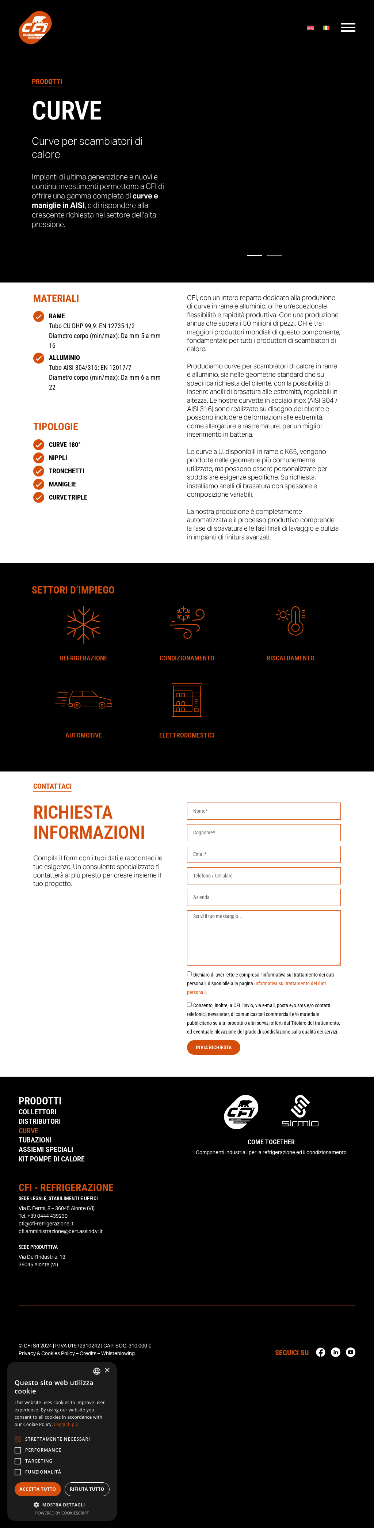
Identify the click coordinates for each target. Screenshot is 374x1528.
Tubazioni (35, 1140)
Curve (28, 1131)
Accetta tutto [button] (37, 1489)
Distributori (40, 1121)
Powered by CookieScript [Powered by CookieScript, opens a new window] (62, 1513)
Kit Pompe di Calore (52, 1159)
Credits (88, 1354)
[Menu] (348, 29)
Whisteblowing (118, 1354)
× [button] (107, 1370)
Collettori (37, 1112)
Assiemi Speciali (46, 1150)
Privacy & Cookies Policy (47, 1354)
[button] (254, 255)
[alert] (62, 1441)
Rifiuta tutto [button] (87, 1489)
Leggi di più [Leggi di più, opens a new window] (66, 1424)
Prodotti (40, 1101)
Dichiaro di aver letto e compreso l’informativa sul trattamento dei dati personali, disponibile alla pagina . (260, 983)
